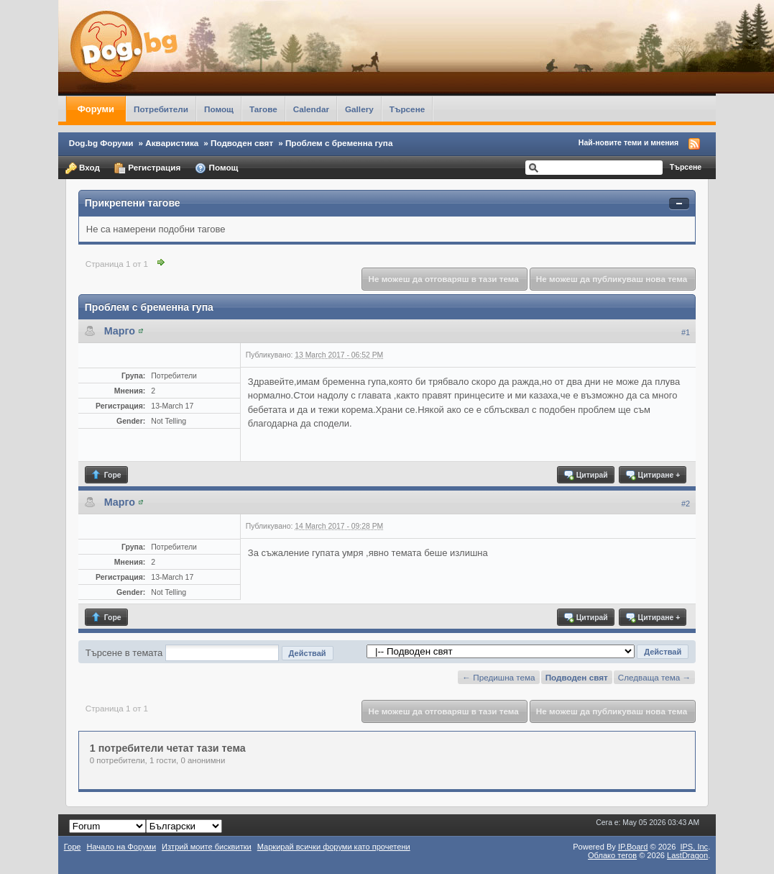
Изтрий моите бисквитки (207, 846)
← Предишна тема (498, 677)
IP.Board (633, 846)
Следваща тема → (654, 677)
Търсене (407, 109)
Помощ (219, 109)
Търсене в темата (124, 652)
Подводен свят (242, 142)
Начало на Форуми (121, 846)
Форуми (96, 109)
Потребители (161, 109)
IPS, (694, 846)
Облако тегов (612, 855)
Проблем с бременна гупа (339, 142)
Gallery (359, 109)
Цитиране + (652, 475)
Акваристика (171, 142)
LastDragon (687, 855)
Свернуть (679, 204)
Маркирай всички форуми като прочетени (333, 846)
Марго (119, 331)
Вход (82, 168)
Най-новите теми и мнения (628, 142)
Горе (106, 475)
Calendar (311, 109)
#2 (685, 503)
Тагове (263, 109)
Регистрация (147, 168)
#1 (685, 332)
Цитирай (585, 475)
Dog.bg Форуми (101, 142)
